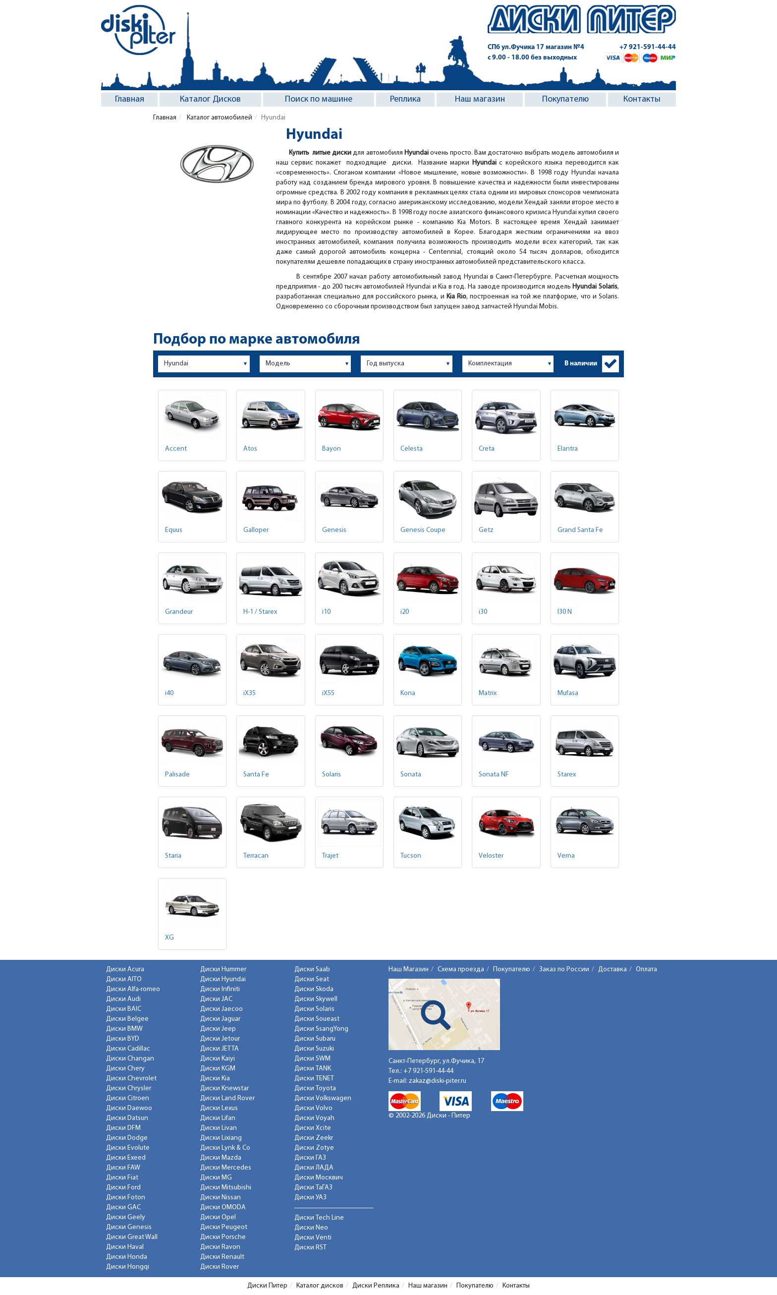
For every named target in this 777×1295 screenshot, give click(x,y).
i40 (169, 693)
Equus (173, 530)
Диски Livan (218, 1128)
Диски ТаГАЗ (313, 1187)
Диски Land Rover (227, 1098)
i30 (483, 612)
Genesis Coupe (422, 530)
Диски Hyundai (223, 979)
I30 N (564, 612)
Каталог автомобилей (218, 117)
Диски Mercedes (225, 1168)
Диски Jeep (218, 1029)
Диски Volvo (313, 1108)
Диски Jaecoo (221, 1009)
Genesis (334, 530)
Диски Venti (313, 1237)
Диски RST (310, 1247)
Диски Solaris (314, 1009)
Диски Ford (123, 1187)
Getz (486, 530)
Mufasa (567, 693)
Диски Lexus (219, 1108)
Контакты (642, 99)
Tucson (410, 856)
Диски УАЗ (310, 1197)
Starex (566, 774)
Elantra (567, 449)
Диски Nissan (220, 1197)
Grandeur (179, 612)
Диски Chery (125, 1068)
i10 (326, 612)
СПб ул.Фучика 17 (536, 47)
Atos (250, 449)
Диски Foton (125, 1197)
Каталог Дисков (210, 99)
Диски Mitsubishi (225, 1187)
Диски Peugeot (223, 1227)
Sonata (410, 774)
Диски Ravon (220, 1247)
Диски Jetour (220, 1039)
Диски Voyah (314, 1118)
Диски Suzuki (314, 1049)
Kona (407, 693)
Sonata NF (494, 774)
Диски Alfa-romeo (133, 989)
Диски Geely (125, 1217)
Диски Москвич (318, 1177)
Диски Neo (311, 1228)
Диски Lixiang (221, 1138)
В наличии (580, 363)
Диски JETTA (219, 1049)
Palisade (177, 774)
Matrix (488, 693)
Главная (129, 99)
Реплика (405, 99)
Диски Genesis (129, 1227)
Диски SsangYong (321, 1029)
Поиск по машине (318, 99)
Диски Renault (222, 1257)
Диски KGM (217, 1068)
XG (169, 938)
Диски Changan (130, 1058)
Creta (487, 449)
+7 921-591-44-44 (647, 47)
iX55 (328, 693)
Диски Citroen (127, 1098)
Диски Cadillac (128, 1049)
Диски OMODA (223, 1207)
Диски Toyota (315, 1088)
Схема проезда (461, 969)
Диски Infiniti (220, 989)
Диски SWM (312, 1058)
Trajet (330, 856)
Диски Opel (218, 1217)
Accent (176, 449)
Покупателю (565, 99)
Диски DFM (123, 1128)
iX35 (249, 693)
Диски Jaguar (220, 1019)
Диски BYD (122, 1039)
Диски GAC (123, 1207)
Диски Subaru (314, 1039)
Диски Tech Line (319, 1218)
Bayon (331, 449)
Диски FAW (123, 1168)
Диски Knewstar (224, 1088)
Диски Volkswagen (322, 1098)
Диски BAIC (123, 1009)
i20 (404, 612)
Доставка (612, 969)
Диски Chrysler (128, 1088)
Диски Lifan (217, 1118)
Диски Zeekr (313, 1138)
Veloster (491, 856)
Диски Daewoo (129, 1108)
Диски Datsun (127, 1118)
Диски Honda (126, 1257)
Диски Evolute (128, 1148)
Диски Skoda (313, 989)
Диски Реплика (375, 1286)
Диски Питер (267, 1286)
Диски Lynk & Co (225, 1148)
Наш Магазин (408, 969)
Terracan (256, 856)
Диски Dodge (127, 1138)
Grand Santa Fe (580, 530)
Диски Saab (312, 969)
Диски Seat (311, 979)
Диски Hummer (223, 969)
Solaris (331, 774)
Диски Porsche (223, 1237)
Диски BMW (124, 1029)
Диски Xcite (312, 1128)
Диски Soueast (316, 1019)
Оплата (646, 969)
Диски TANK (312, 1068)
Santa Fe (256, 774)
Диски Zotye (314, 1148)
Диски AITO (124, 979)
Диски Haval (125, 1247)
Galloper (256, 530)
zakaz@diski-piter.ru (437, 1081)
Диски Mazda (220, 1158)
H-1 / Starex (260, 612)
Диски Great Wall (132, 1237)
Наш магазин (480, 99)
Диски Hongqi (127, 1267)
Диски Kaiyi (217, 1058)
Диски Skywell (315, 999)
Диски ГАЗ (310, 1158)
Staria (173, 856)
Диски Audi (123, 999)
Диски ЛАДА (313, 1168)
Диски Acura (125, 969)
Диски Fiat (122, 1177)
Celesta (411, 449)
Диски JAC (216, 999)
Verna (566, 856)
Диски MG (216, 1177)
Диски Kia (215, 1078)
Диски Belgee (127, 1019)
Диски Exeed (126, 1158)
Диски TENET (314, 1078)
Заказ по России (564, 969)
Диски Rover (219, 1267)
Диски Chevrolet (131, 1078)
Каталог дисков (319, 1286)
